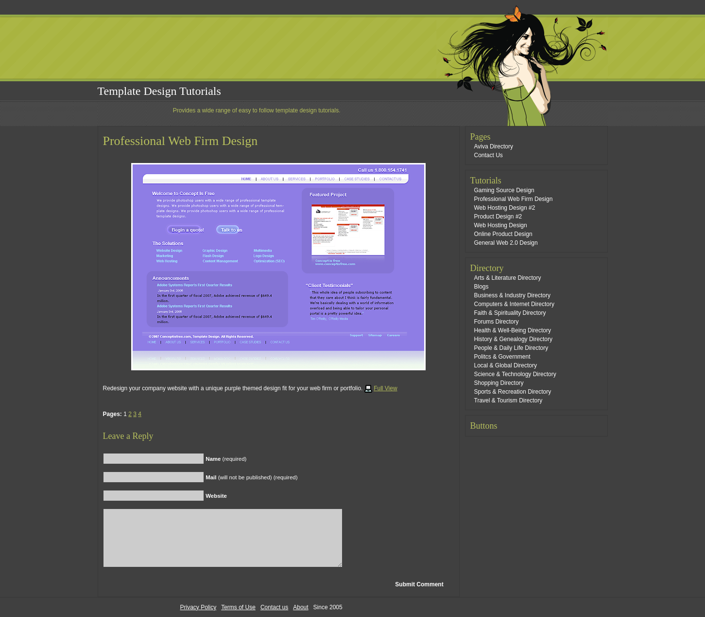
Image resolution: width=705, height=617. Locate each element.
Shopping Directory (499, 383)
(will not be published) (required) (251, 477)
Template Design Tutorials (159, 91)
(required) (226, 459)
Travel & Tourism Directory (508, 400)
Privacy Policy (198, 607)
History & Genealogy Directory (513, 339)
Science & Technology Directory (515, 374)
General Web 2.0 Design (506, 242)
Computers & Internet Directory (514, 304)
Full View (385, 388)
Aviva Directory (493, 146)
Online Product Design (503, 234)
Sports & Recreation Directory (512, 391)
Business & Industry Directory (512, 295)
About (300, 607)
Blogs (481, 286)
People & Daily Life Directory (511, 348)
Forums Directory (496, 321)
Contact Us (488, 155)
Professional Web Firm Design (180, 141)
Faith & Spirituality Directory (510, 312)
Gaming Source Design (504, 190)
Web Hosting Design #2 (504, 207)
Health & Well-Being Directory (512, 330)
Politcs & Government (502, 356)
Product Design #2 (498, 216)
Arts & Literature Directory (507, 277)
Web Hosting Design (500, 225)
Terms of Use (238, 607)
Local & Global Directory (505, 365)
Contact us (274, 607)
